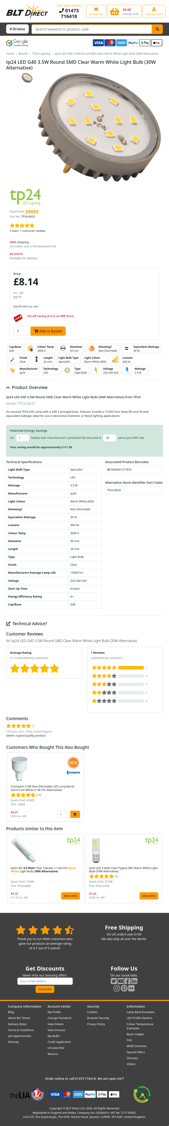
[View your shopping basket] (124, 11)
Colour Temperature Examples (140, 1026)
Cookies (92, 1012)
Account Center (59, 1006)
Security (93, 1006)
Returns (53, 1054)
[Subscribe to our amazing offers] (45, 981)
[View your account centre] (154, 11)
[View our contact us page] (96, 11)
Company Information (25, 1006)
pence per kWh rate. (131, 438)
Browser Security (98, 1018)
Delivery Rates (17, 1024)
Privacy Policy (96, 1024)
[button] (159, 787)
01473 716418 (69, 13)
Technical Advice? (26, 623)
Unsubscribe (56, 1048)
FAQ (129, 1040)
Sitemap (13, 1042)
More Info (70, 896)
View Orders (56, 1024)
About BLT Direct (19, 1018)
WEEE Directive (136, 1046)
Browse (17, 29)
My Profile (54, 1012)
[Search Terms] (91, 29)
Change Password (59, 1018)
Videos (131, 1064)
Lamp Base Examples (141, 1012)
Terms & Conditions (21, 1030)
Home (10, 53)
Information (136, 1006)
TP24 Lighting (41, 53)
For (12, 438)
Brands (23, 53)
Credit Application (59, 1042)
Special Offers (136, 1052)
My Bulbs (54, 1036)
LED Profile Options (139, 1018)
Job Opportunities (19, 1036)
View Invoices (56, 1030)
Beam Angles (135, 1034)
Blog (11, 1012)
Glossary (132, 1058)
